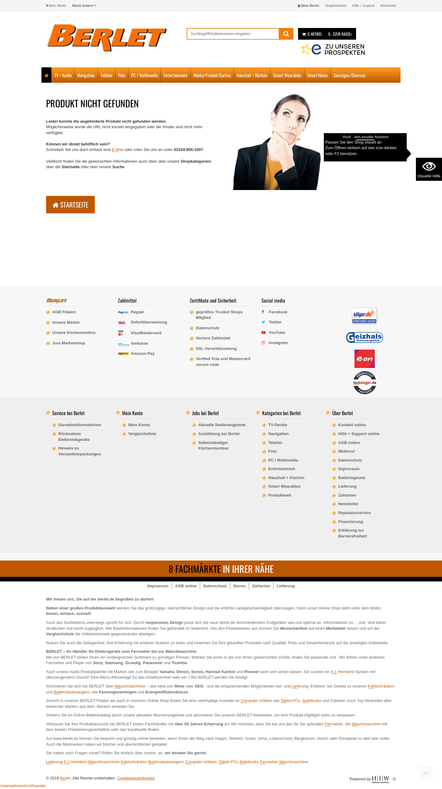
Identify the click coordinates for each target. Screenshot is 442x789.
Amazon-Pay (143, 353)
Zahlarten (347, 495)
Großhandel (34, 785)
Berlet (65, 778)
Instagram (278, 342)
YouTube (277, 332)
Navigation (86, 75)
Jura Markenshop (68, 343)
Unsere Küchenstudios (74, 332)
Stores (239, 586)
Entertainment (176, 75)
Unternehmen (12, 785)
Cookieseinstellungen (136, 778)
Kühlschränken (381, 686)
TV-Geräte (277, 424)
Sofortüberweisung (149, 322)
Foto (121, 75)
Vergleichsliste (336, 5)
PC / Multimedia (144, 75)
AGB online (349, 442)
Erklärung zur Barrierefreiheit (352, 533)
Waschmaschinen (130, 686)
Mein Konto (139, 424)
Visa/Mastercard (146, 333)
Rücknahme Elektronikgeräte (74, 436)
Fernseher (334, 724)
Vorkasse (139, 343)
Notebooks (311, 700)
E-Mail (117, 149)
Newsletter (348, 504)
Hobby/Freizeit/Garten (212, 75)
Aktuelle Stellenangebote (222, 424)
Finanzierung (350, 521)
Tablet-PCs (290, 700)
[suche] (233, 34)
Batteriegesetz (352, 477)
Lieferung (347, 486)
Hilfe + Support (363, 5)
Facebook (278, 312)
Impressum (348, 468)
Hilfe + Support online (359, 433)
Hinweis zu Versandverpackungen (79, 451)
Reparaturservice (354, 512)
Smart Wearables (287, 75)
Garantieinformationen (79, 424)
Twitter (275, 322)
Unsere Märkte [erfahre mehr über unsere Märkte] (66, 322)
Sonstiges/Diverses (349, 75)
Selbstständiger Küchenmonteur (213, 445)
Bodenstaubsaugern (71, 692)
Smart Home (317, 75)
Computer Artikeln (256, 700)
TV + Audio (63, 75)
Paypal (137, 312)
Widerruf (346, 451)
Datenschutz (350, 460)
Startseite (70, 204)
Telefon (106, 75)
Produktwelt (279, 495)
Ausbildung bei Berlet (218, 433)
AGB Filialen (64, 312)
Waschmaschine (366, 724)
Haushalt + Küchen (252, 75)
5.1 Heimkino (343, 671)
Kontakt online (352, 424)
